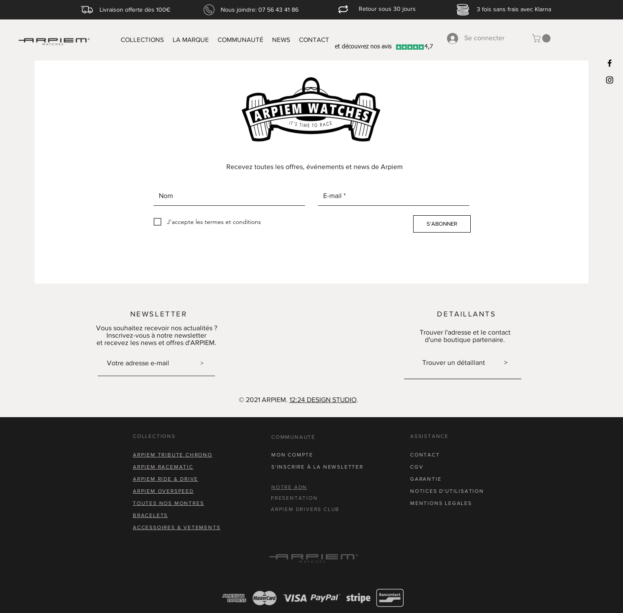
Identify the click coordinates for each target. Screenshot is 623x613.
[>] (202, 363)
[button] (542, 38)
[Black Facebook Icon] (609, 63)
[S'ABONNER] (442, 224)
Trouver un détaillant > (464, 362)
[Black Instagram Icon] (609, 80)
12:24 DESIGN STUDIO (322, 399)
